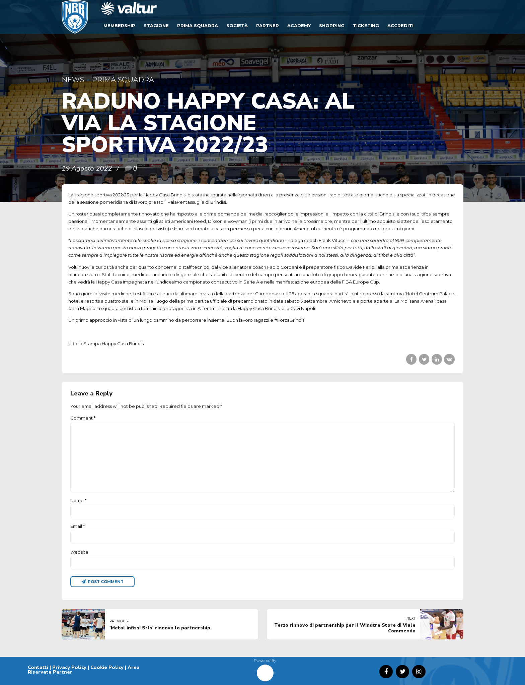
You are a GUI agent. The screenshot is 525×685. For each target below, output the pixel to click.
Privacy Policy (69, 667)
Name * (78, 500)
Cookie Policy (107, 667)
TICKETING (366, 25)
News (73, 79)
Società (237, 25)
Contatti (38, 667)
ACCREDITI (400, 25)
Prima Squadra (197, 25)
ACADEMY (299, 25)
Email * (77, 526)
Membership (119, 25)
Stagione (156, 25)
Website (79, 552)
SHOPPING (332, 25)
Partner (267, 25)
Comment (82, 418)
